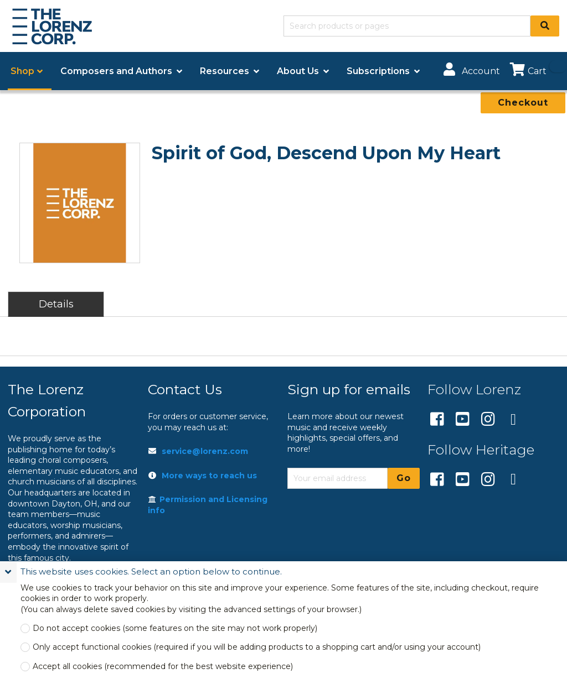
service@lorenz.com (205, 451)
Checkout (523, 102)
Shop (22, 71)
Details (56, 303)
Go (403, 478)
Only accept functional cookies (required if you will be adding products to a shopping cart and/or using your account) (257, 647)
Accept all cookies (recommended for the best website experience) (163, 666)
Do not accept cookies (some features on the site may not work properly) (175, 628)
